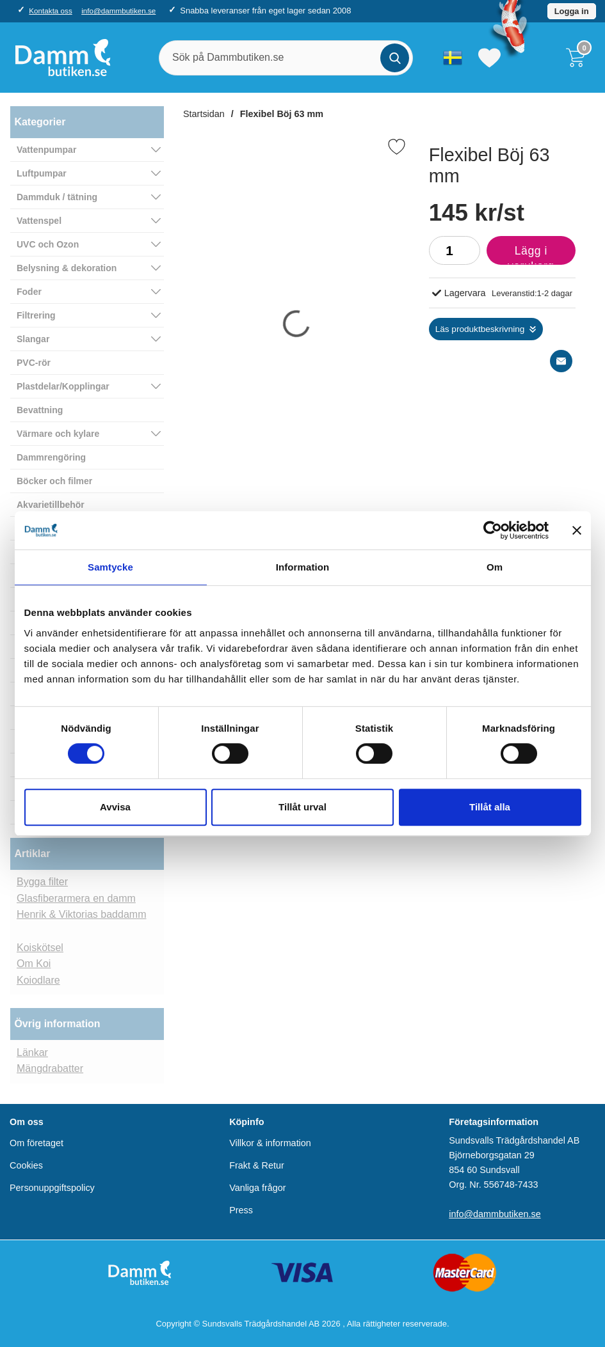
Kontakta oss (50, 10)
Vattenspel (39, 221)
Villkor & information (270, 1143)
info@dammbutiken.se (118, 10)
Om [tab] (495, 567)
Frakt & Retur (256, 1165)
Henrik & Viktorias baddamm (81, 914)
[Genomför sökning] (394, 57)
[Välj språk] (452, 57)
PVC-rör (34, 363)
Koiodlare (38, 980)
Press (241, 1210)
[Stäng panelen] (576, 530)
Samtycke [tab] (110, 567)
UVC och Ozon (48, 244)
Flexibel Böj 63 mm (281, 114)
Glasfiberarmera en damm (76, 898)
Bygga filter (42, 881)
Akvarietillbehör (51, 505)
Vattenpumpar (46, 150)
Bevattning (40, 410)
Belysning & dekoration (67, 268)
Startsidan (204, 114)
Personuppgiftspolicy (52, 1188)
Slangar (33, 339)
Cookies (26, 1165)
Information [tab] (303, 567)
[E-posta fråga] (561, 361)
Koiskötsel (40, 947)
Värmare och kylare (58, 434)
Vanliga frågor (257, 1188)
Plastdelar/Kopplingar (63, 386)
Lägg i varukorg (520, 254)
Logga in (571, 11)
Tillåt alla (489, 806)
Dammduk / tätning (57, 197)
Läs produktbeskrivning (480, 329)
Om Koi (34, 963)
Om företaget (36, 1143)
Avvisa (115, 806)
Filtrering (36, 315)
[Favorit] (397, 147)
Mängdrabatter (50, 1068)
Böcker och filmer (54, 481)
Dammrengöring (51, 457)
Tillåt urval (302, 806)
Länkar (32, 1052)
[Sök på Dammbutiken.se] (286, 57)
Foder (29, 292)
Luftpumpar (42, 173)
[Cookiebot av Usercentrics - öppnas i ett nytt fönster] (493, 530)
